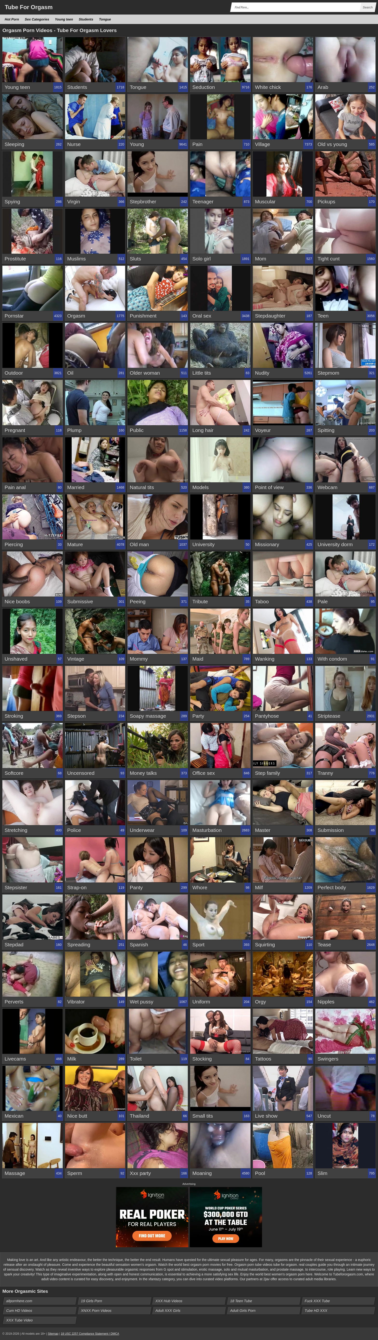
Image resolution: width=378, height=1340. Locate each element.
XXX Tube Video (19, 1320)
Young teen (64, 19)
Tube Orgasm (29, 7)
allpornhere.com (19, 1301)
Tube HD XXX (316, 1310)
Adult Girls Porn (243, 1310)
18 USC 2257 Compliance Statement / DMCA (90, 1333)
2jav (266, 1279)
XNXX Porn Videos (96, 1310)
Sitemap (53, 1333)
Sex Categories (37, 19)
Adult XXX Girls (168, 1310)
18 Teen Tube (241, 1301)
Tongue (105, 19)
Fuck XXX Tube (317, 1301)
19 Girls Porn (91, 1301)
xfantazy (154, 1279)
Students (86, 19)
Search (367, 7)
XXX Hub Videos (169, 1301)
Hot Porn (12, 19)
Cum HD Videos (19, 1310)
